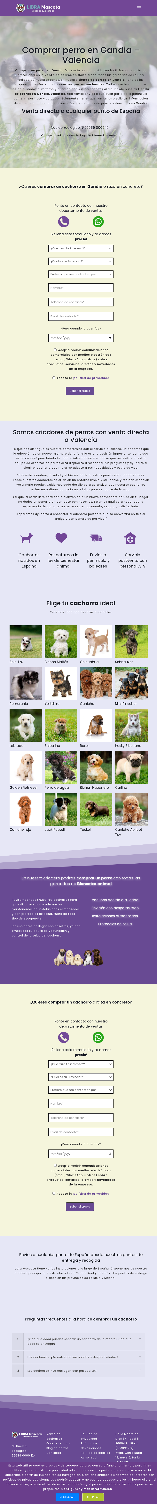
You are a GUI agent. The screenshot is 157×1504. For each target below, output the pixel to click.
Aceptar (93, 1497)
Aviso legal (89, 1457)
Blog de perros (57, 1448)
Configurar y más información (86, 1489)
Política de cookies (95, 1453)
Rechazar (67, 1497)
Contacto (53, 1453)
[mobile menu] (139, 7)
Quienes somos (58, 1443)
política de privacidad (91, 378)
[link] (78, 1341)
